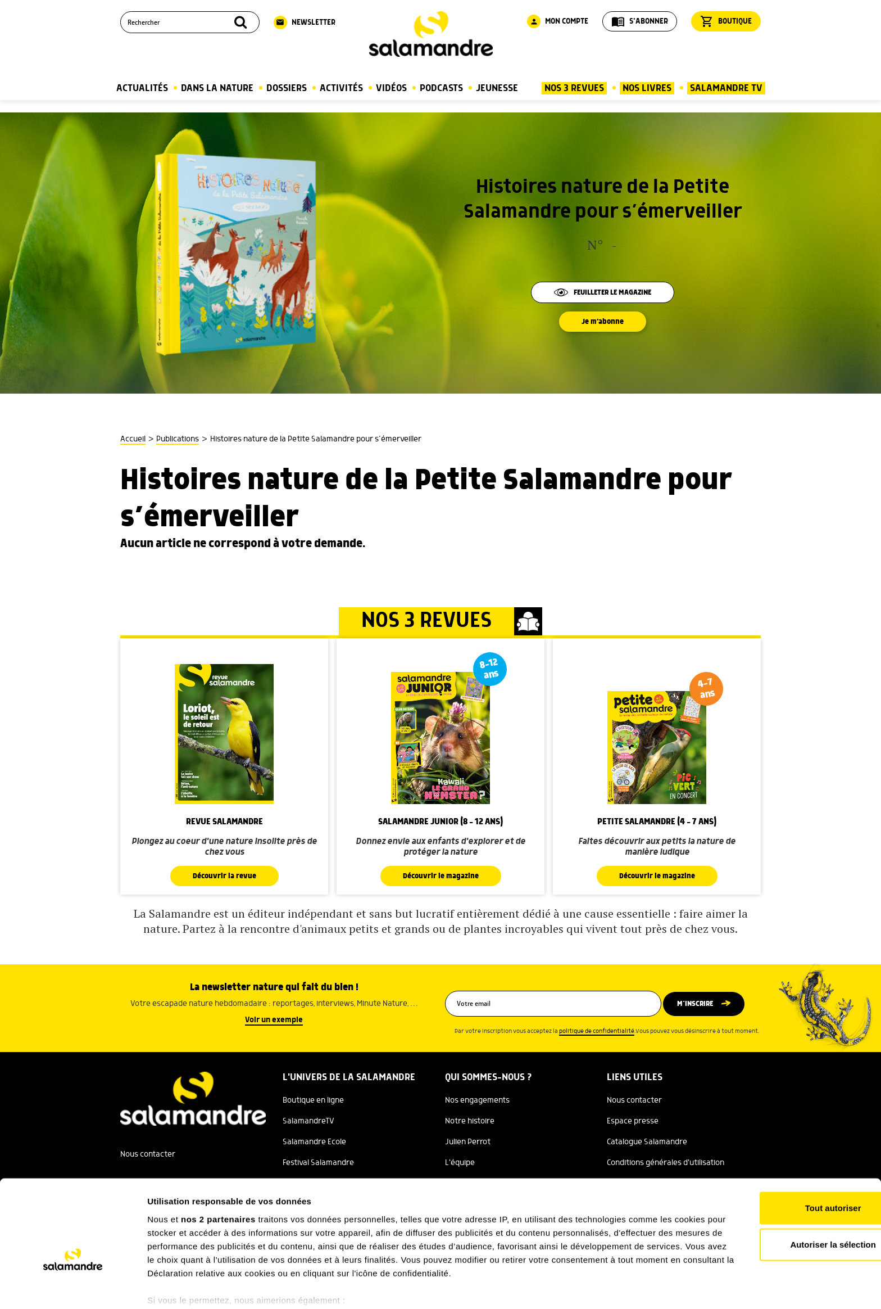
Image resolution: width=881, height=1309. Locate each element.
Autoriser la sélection (787, 1183)
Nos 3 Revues (574, 88)
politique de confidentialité (596, 1031)
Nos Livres (647, 88)
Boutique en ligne (313, 1100)
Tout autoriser (787, 1146)
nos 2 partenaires (218, 1157)
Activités (341, 88)
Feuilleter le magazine (603, 292)
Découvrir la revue (224, 876)
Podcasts (441, 88)
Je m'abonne (602, 321)
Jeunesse (497, 88)
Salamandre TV (726, 88)
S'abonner (639, 21)
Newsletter (304, 22)
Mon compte (557, 21)
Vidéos (391, 88)
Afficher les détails (619, 1287)
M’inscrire (700, 1003)
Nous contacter (634, 1100)
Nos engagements (477, 1100)
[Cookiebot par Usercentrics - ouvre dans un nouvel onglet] (73, 1287)
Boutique (726, 21)
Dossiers (286, 88)
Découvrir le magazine (440, 876)
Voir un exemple (274, 1019)
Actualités (142, 88)
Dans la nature (217, 88)
